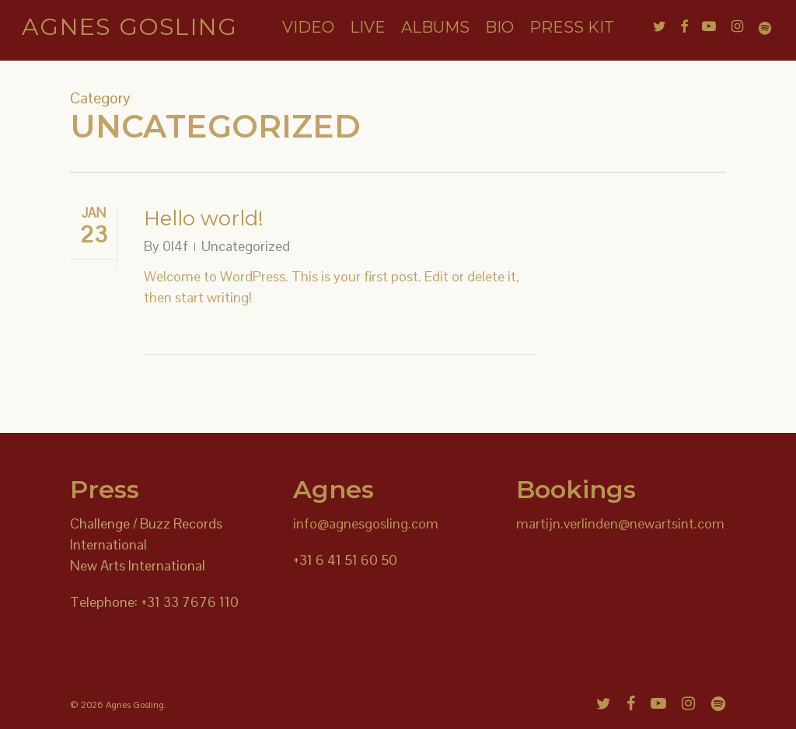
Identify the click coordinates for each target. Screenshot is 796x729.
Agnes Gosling (129, 30)
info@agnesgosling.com (365, 523)
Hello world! (204, 218)
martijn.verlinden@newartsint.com (620, 523)
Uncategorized (245, 246)
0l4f (175, 246)
